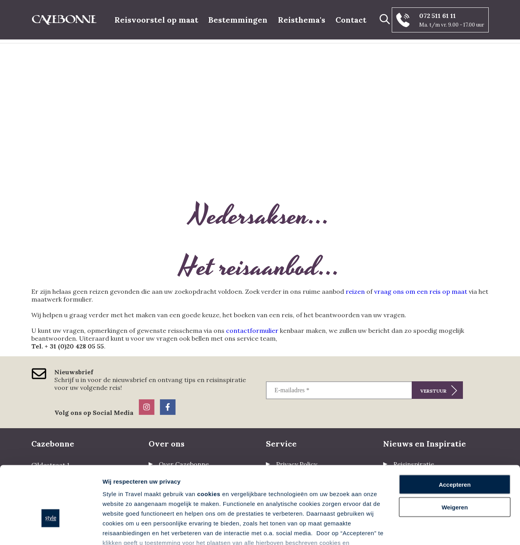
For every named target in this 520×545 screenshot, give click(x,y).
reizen (355, 291)
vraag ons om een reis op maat (420, 291)
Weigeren (454, 457)
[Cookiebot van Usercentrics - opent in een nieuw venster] (50, 530)
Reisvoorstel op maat (156, 20)
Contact (350, 20)
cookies (208, 443)
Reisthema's (301, 20)
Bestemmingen (237, 20)
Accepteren (455, 434)
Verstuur (433, 391)
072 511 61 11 (437, 16)
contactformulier (252, 330)
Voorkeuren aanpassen (134, 529)
